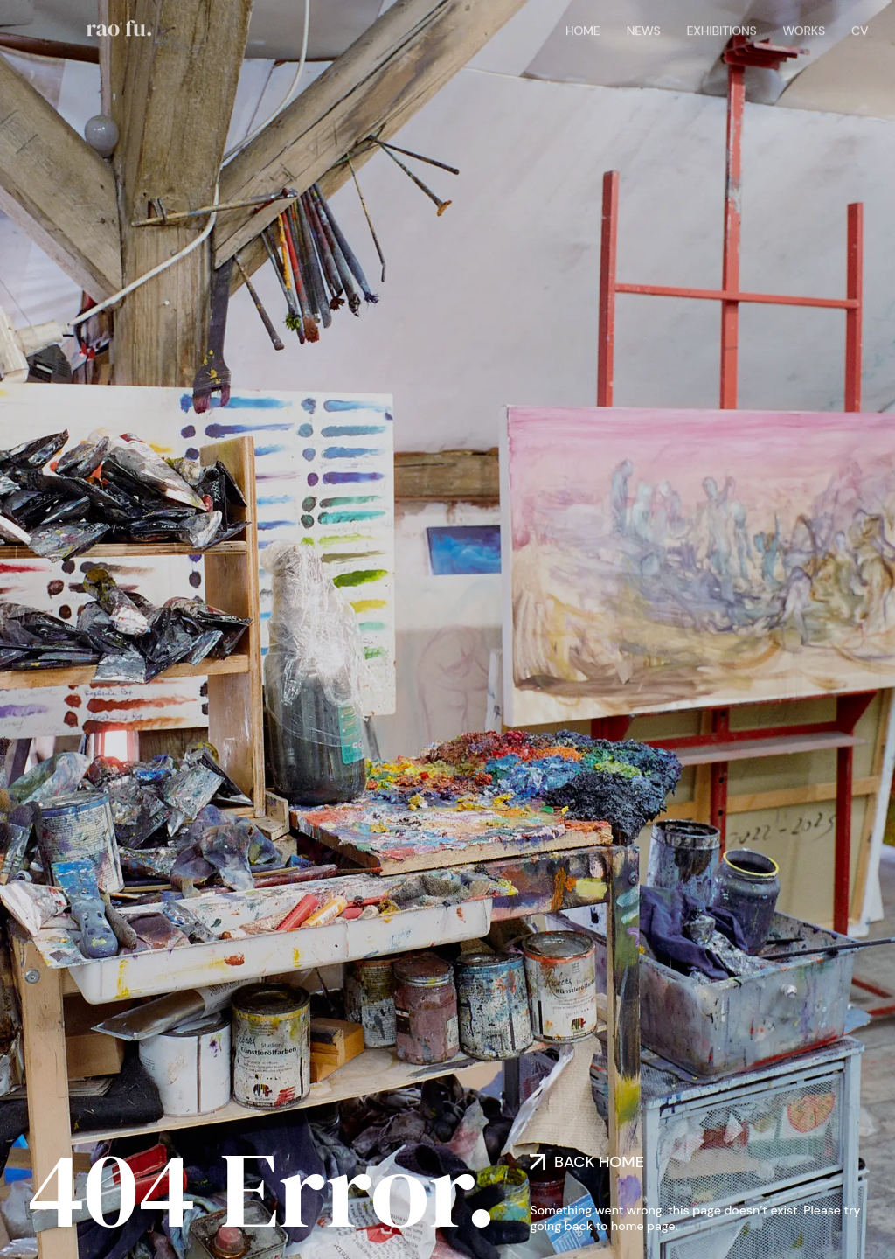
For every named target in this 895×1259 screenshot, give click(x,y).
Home (582, 29)
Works (804, 29)
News (644, 29)
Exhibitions (721, 29)
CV (859, 29)
